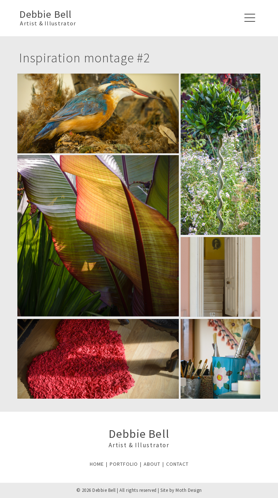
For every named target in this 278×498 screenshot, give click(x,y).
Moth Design (189, 490)
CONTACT (177, 464)
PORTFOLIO (124, 464)
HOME (97, 464)
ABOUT (152, 464)
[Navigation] (250, 18)
